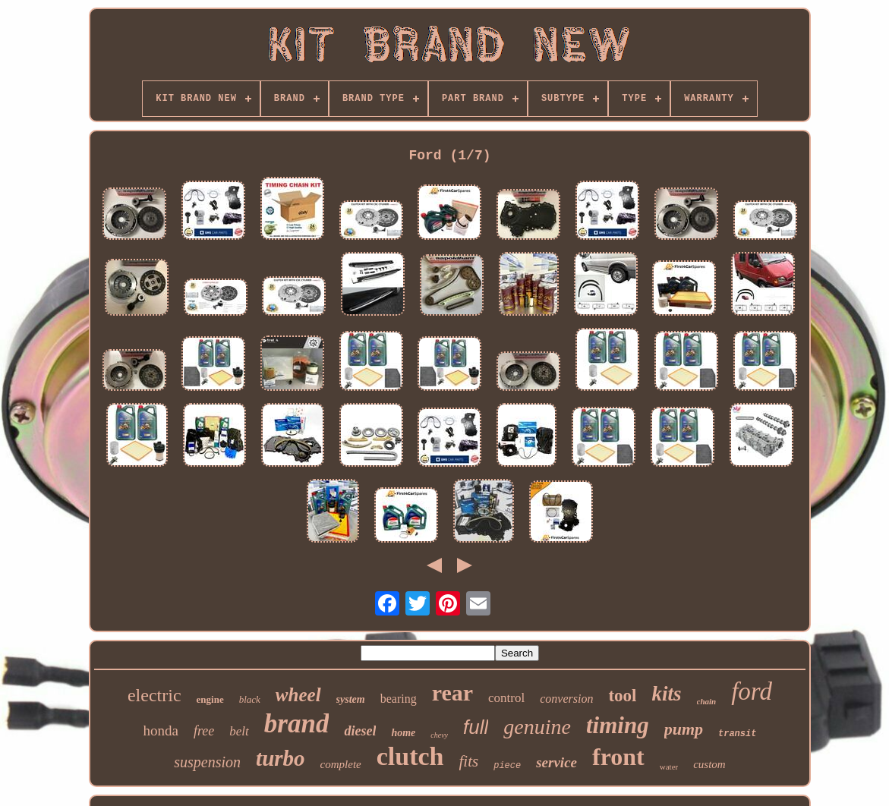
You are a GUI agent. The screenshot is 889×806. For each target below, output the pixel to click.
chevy (439, 735)
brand (296, 723)
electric (154, 695)
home (403, 732)
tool (622, 695)
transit (737, 734)
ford (751, 691)
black (249, 699)
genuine (537, 726)
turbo (280, 758)
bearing (398, 698)
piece (507, 765)
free (204, 730)
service (556, 762)
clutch (410, 756)
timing (617, 725)
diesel (360, 730)
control (506, 698)
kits (667, 693)
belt (239, 731)
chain (707, 701)
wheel (298, 695)
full (475, 727)
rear (452, 692)
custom (709, 764)
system (350, 699)
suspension (207, 762)
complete (340, 764)
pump (683, 728)
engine (210, 699)
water (669, 766)
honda (160, 730)
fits (469, 761)
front (618, 756)
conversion (566, 698)
